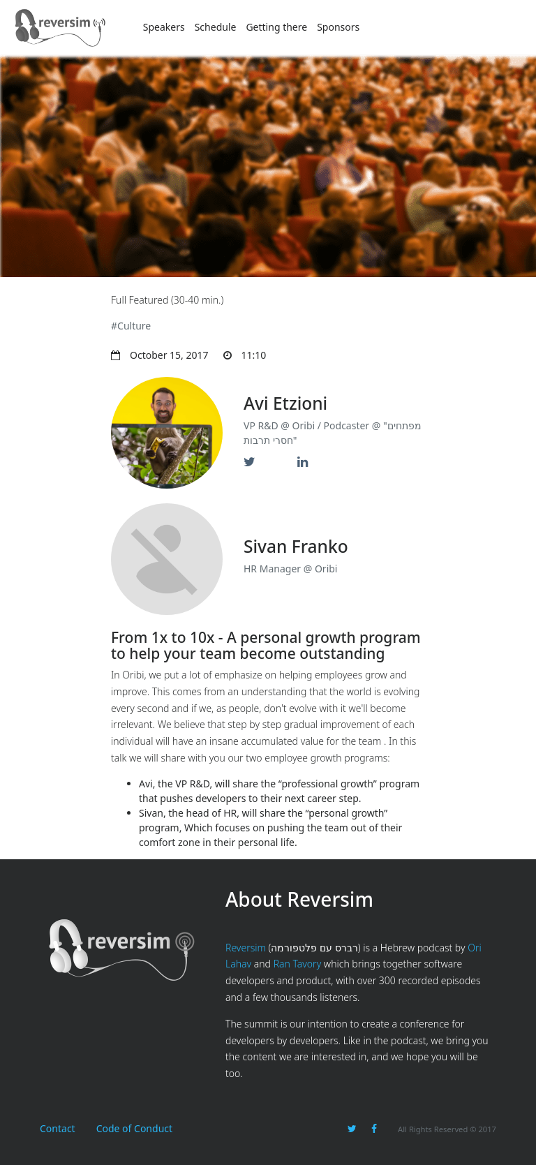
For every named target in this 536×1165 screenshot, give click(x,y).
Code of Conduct (134, 1128)
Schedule (216, 27)
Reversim (245, 947)
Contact (57, 1128)
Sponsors (338, 27)
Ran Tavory (298, 963)
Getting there (276, 27)
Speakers (164, 27)
